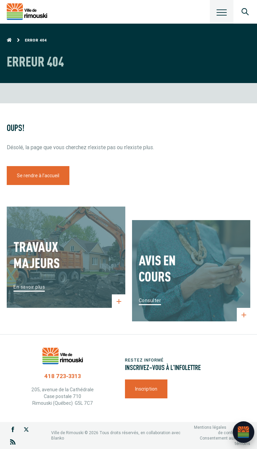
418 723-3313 (62, 376)
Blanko (57, 438)
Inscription (146, 389)
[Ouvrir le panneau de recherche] (245, 12)
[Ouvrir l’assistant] (243, 432)
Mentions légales (210, 427)
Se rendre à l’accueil (38, 176)
